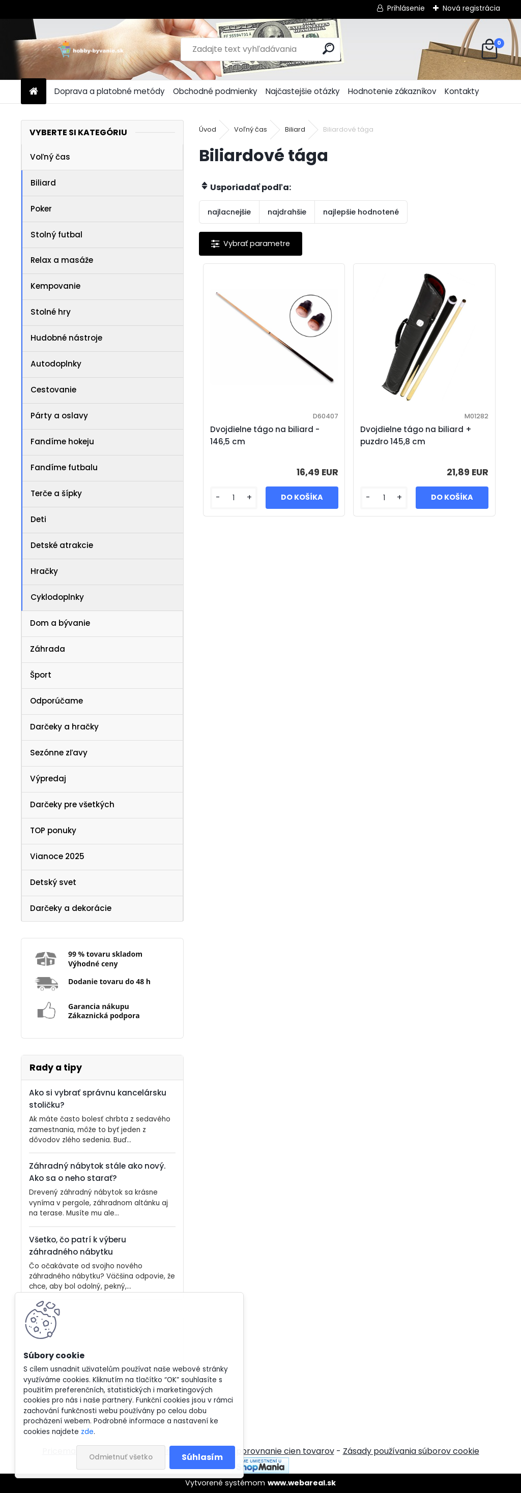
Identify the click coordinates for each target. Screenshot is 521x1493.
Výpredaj (48, 778)
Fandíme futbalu (64, 467)
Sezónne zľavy (59, 752)
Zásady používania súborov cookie (411, 1451)
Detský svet (53, 882)
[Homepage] (33, 91)
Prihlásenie (406, 8)
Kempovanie (55, 286)
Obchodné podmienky (215, 91)
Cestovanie (53, 389)
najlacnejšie (229, 212)
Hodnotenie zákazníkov (392, 91)
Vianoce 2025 (57, 856)
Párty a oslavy (59, 415)
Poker (41, 208)
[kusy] (233, 497)
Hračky (44, 571)
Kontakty (462, 91)
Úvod (207, 129)
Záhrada (47, 649)
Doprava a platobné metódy (109, 91)
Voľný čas (50, 156)
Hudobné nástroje (66, 337)
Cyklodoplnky (57, 597)
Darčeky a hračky (64, 726)
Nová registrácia (471, 8)
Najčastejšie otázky (303, 91)
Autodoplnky (56, 363)
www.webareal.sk (302, 1483)
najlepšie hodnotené (361, 212)
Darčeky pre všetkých (72, 804)
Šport (40, 674)
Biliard (43, 182)
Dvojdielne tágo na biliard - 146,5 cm (265, 435)
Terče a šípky (56, 493)
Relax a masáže (62, 260)
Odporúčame (56, 700)
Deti (38, 519)
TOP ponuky (53, 830)
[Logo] (91, 49)
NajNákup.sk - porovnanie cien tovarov (257, 1451)
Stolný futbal (56, 234)
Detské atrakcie (62, 545)
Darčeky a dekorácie (70, 908)
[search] (328, 48)
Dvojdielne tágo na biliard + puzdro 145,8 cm (416, 435)
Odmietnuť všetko (121, 1457)
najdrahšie (287, 212)
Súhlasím (202, 1457)
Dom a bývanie (60, 623)
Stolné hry (51, 312)
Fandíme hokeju (62, 441)
